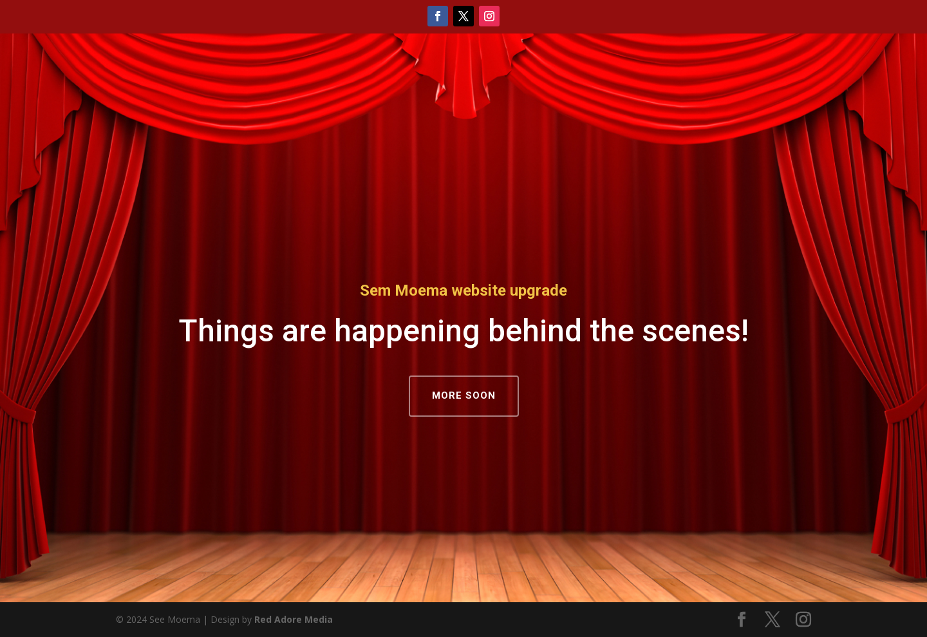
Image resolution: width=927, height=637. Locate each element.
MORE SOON (464, 395)
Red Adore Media (293, 619)
